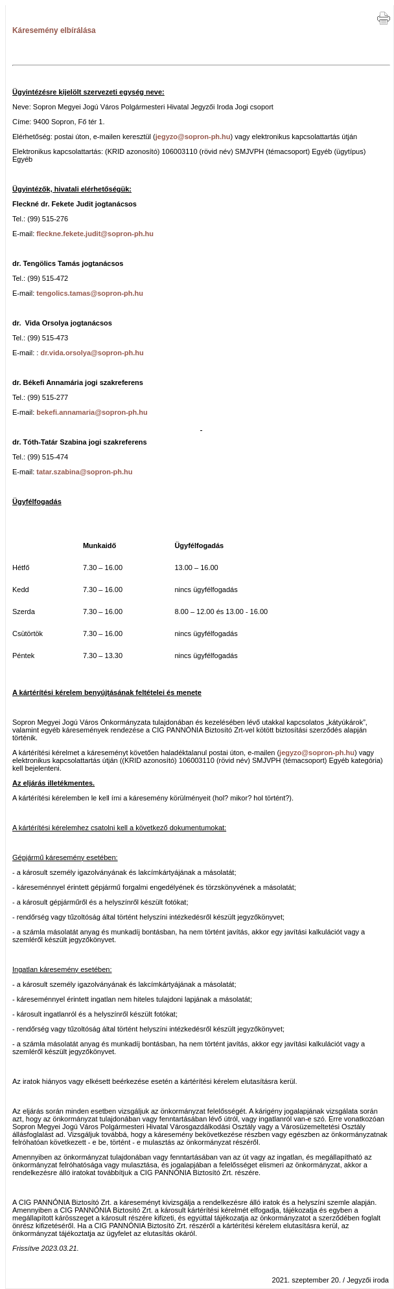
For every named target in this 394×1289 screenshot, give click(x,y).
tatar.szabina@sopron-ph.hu (84, 472)
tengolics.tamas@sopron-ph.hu (89, 293)
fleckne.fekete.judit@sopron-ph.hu (95, 233)
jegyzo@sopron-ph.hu (193, 136)
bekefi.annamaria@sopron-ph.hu (91, 412)
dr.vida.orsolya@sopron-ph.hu (91, 353)
